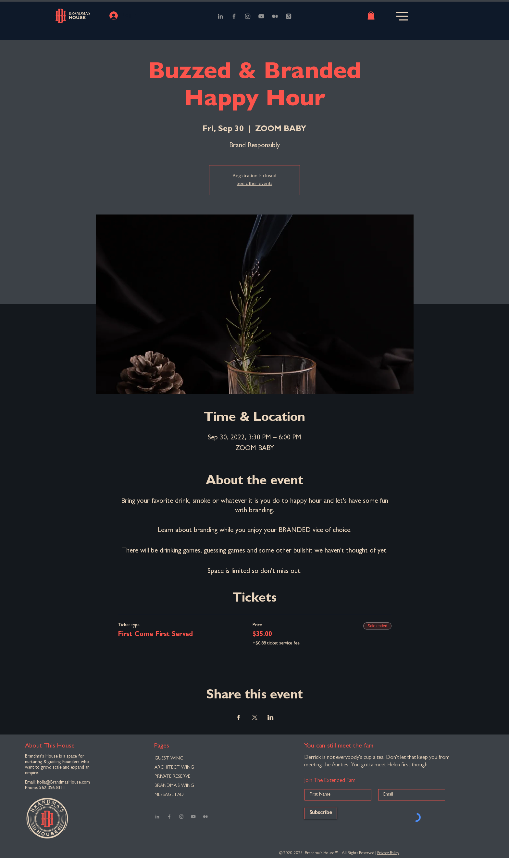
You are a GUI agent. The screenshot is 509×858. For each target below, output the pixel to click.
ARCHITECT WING (174, 767)
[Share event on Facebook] (239, 717)
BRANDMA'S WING (174, 786)
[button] (371, 15)
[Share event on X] (255, 717)
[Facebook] (234, 16)
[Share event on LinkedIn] (270, 717)
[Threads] (288, 16)
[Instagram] (247, 16)
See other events (254, 184)
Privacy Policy (388, 853)
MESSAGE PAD (169, 795)
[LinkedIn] (220, 16)
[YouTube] (261, 16)
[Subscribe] (320, 813)
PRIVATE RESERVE (172, 776)
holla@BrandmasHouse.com (63, 782)
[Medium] (275, 16)
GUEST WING (169, 758)
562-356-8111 (52, 788)
